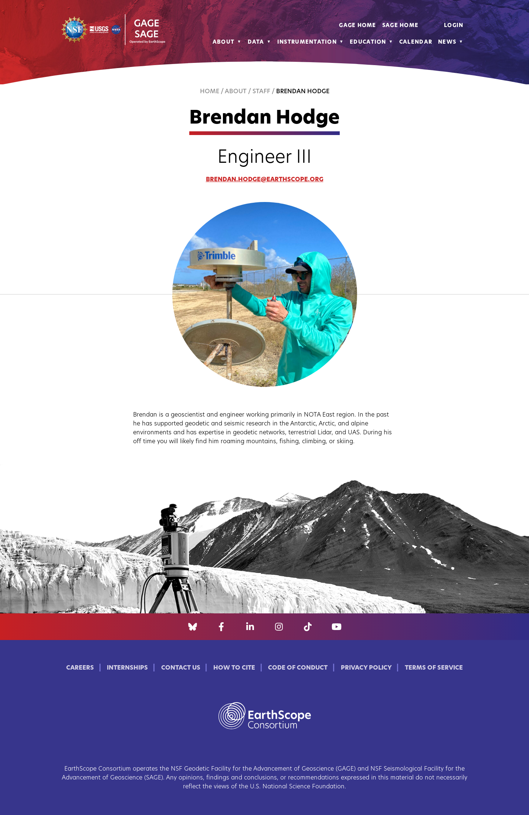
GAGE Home (357, 25)
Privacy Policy (366, 668)
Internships (127, 668)
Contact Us (180, 668)
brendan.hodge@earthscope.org (264, 180)
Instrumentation (307, 42)
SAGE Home (400, 25)
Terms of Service (434, 668)
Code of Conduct (298, 668)
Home (209, 92)
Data (256, 42)
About (223, 42)
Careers (80, 668)
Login (453, 25)
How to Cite (234, 668)
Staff (261, 92)
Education (368, 42)
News (447, 42)
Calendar (415, 42)
